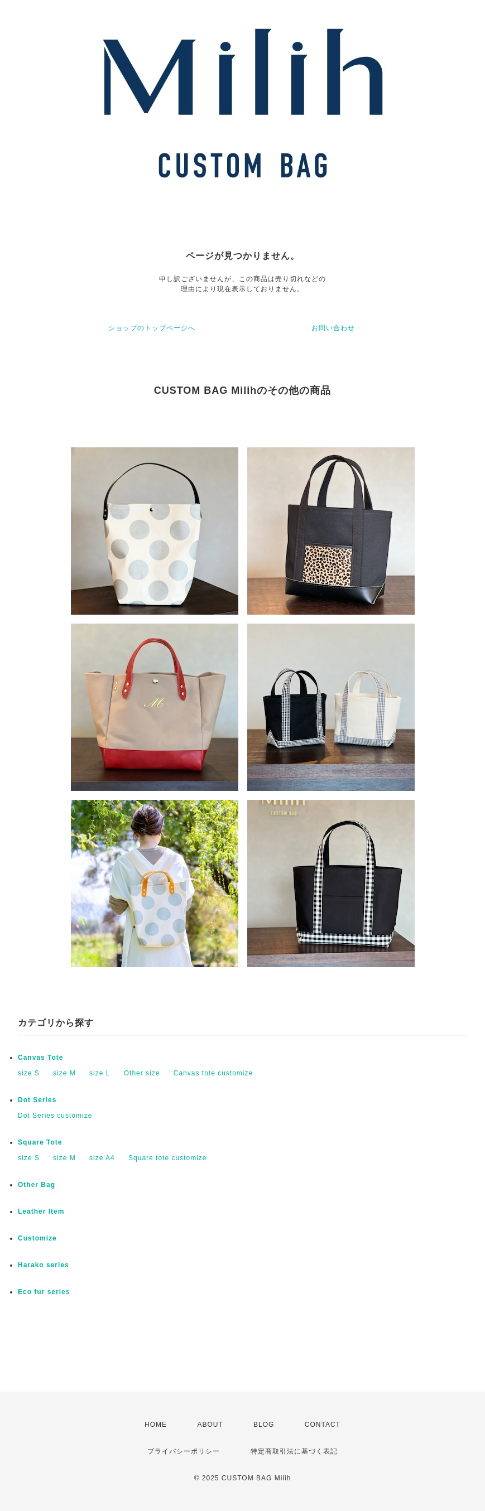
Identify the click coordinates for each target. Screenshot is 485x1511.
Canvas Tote (40, 1057)
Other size (142, 1073)
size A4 (102, 1158)
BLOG (263, 1424)
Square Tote (40, 1142)
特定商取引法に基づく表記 (294, 1451)
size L (99, 1073)
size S (29, 1073)
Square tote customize (167, 1158)
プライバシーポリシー (183, 1451)
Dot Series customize (55, 1115)
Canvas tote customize (213, 1073)
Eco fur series (44, 1292)
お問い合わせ (333, 328)
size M (64, 1073)
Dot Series (37, 1100)
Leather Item (41, 1211)
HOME (156, 1424)
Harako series (43, 1265)
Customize (37, 1238)
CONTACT (322, 1424)
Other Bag (36, 1185)
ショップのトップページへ (151, 328)
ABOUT (210, 1424)
